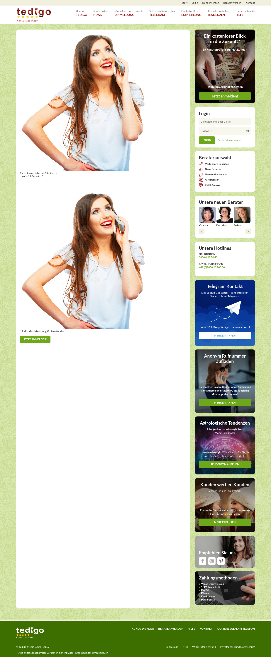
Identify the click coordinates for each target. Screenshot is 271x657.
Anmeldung (129, 11)
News (101, 11)
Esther (237, 225)
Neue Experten (210, 169)
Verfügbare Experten (214, 163)
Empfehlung (191, 11)
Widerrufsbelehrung (204, 646)
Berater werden (232, 2)
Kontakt (250, 2)
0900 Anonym (210, 184)
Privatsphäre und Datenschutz (237, 646)
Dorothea (221, 225)
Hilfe (245, 11)
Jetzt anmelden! (35, 339)
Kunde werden (210, 2)
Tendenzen (218, 11)
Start (184, 2)
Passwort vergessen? (229, 140)
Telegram (162, 11)
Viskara (203, 225)
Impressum (172, 646)
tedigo (81, 11)
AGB (185, 646)
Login (195, 2)
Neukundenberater (213, 174)
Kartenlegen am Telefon (236, 628)
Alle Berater (209, 179)
